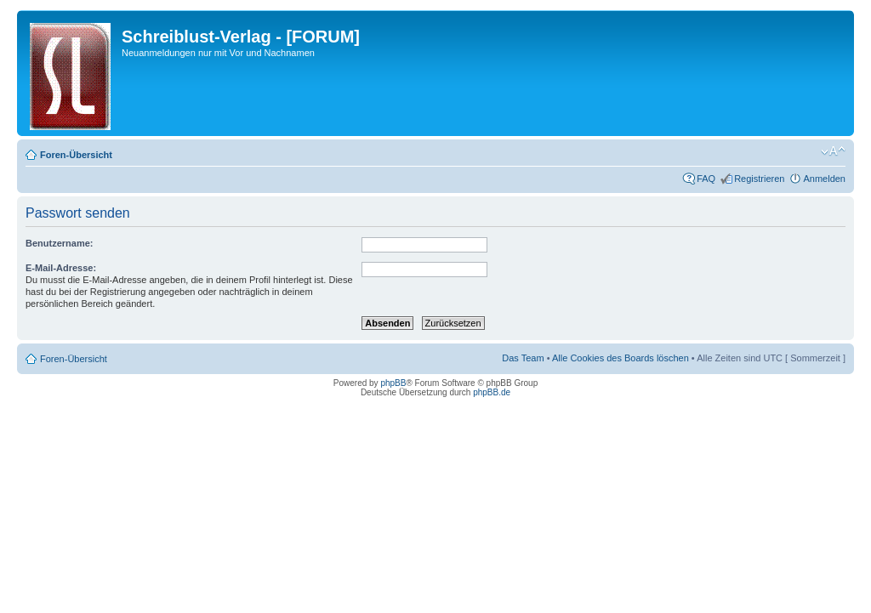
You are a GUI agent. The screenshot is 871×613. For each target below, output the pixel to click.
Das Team (523, 358)
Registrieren (759, 178)
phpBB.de (491, 392)
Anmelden (824, 178)
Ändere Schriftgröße (833, 151)
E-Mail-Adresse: (61, 268)
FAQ (706, 178)
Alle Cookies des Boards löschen (620, 358)
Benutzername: (59, 243)
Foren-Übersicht (76, 155)
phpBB (393, 383)
